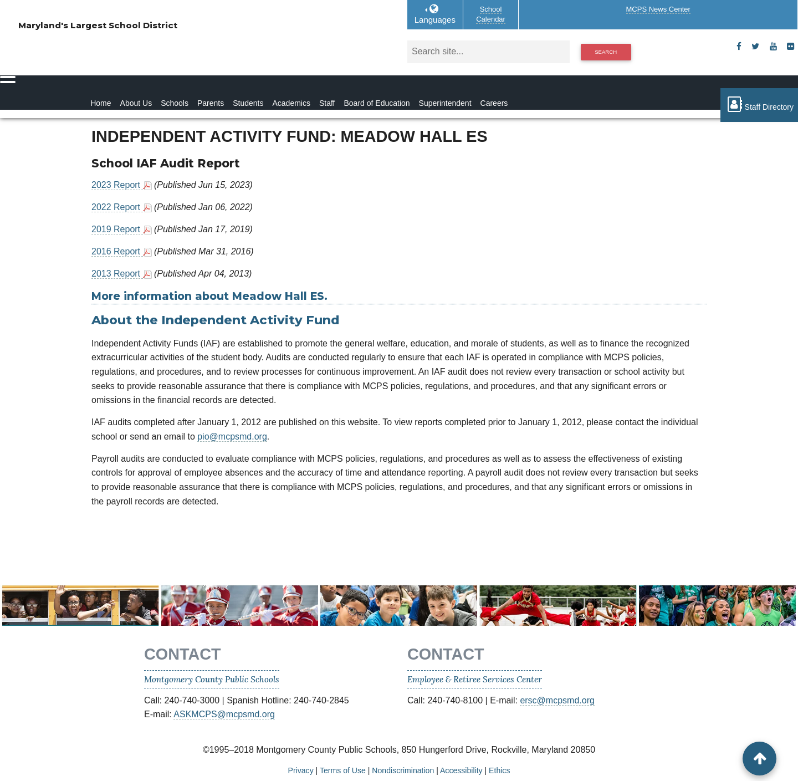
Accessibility (461, 770)
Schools (174, 103)
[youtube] (773, 46)
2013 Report (117, 273)
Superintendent (445, 103)
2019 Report (117, 229)
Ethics (499, 770)
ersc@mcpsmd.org (557, 700)
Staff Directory (759, 104)
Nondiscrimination (403, 770)
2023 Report (117, 185)
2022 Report (117, 207)
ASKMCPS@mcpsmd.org (224, 714)
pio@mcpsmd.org (232, 436)
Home (100, 103)
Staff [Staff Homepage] (327, 103)
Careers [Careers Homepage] (494, 103)
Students (248, 103)
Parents (210, 103)
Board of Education (377, 103)
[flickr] (790, 46)
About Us (136, 103)
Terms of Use (343, 770)
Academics (291, 103)
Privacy (301, 770)
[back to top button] (759, 758)
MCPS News (658, 9)
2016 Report (117, 251)
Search (606, 52)
